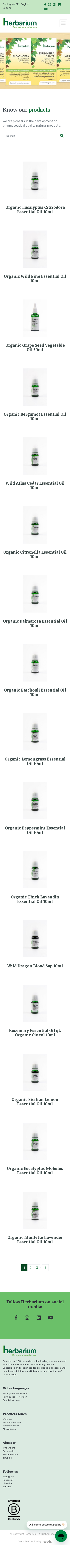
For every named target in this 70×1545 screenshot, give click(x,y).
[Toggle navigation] (63, 23)
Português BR (11, 4)
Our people (8, 1451)
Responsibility (10, 1454)
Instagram (8, 1476)
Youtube (7, 1486)
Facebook (8, 1480)
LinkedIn (7, 1483)
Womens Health (11, 1425)
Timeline (7, 1458)
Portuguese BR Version (15, 1393)
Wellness (7, 1419)
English (25, 4)
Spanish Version (11, 1400)
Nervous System (12, 1422)
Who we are (9, 1447)
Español (7, 8)
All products (9, 1429)
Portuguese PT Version (15, 1397)
